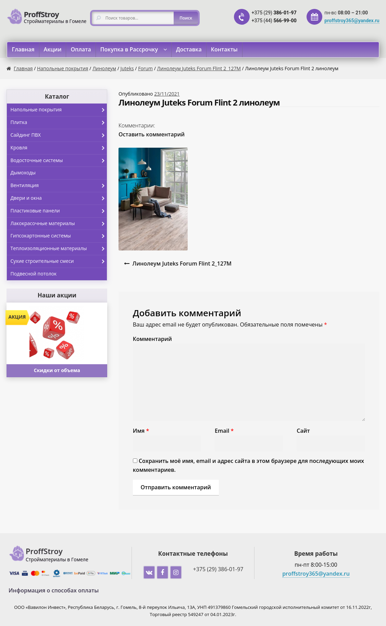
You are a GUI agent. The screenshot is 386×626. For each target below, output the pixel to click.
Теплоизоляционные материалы (58, 249)
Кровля (58, 148)
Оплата (81, 49)
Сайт (303, 430)
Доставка (189, 49)
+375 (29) (274, 12)
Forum (145, 68)
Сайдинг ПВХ (58, 135)
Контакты (224, 49)
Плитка (58, 123)
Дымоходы (23, 172)
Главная (23, 49)
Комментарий (152, 339)
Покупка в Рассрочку (129, 49)
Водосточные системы (58, 161)
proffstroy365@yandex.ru (351, 20)
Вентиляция (58, 186)
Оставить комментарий (152, 134)
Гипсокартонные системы (58, 236)
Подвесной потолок (33, 273)
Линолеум (104, 68)
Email (224, 430)
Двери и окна (58, 198)
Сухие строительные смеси (58, 261)
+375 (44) (274, 20)
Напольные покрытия (62, 68)
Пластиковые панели (58, 211)
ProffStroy (41, 14)
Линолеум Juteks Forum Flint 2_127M (199, 68)
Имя (141, 430)
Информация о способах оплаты (54, 590)
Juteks (127, 68)
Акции (53, 49)
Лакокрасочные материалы (58, 224)
